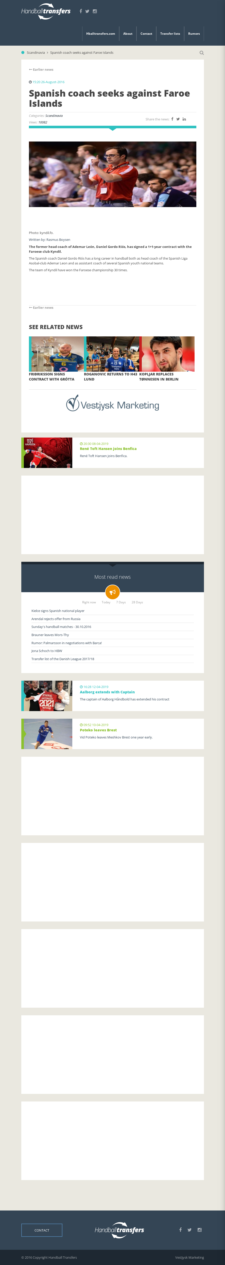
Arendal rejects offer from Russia (55, 619)
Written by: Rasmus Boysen (49, 239)
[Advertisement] (112, 514)
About (127, 33)
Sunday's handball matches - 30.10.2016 (61, 626)
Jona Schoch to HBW (46, 650)
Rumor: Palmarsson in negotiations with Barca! (66, 643)
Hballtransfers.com (100, 33)
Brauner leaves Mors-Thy (50, 634)
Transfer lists (170, 33)
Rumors (194, 33)
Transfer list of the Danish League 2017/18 (62, 659)
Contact (146, 33)
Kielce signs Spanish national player (57, 610)
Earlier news (41, 69)
